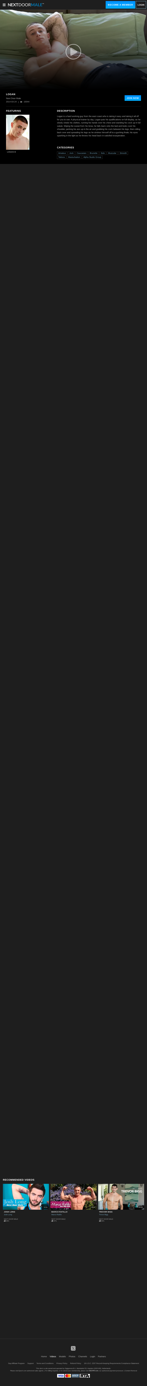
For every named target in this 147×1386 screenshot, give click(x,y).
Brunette (93, 153)
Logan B (11, 152)
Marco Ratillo (59, 1212)
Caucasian (81, 153)
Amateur (62, 153)
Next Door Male (11, 1219)
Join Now (133, 98)
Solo (103, 153)
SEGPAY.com (93, 1371)
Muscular (112, 153)
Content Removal (131, 1371)
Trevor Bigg (106, 1212)
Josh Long (9, 1212)
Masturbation (74, 157)
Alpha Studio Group (92, 157)
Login (141, 5)
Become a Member (120, 5)
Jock (71, 153)
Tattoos (61, 157)
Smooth (123, 153)
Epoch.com (22, 1371)
